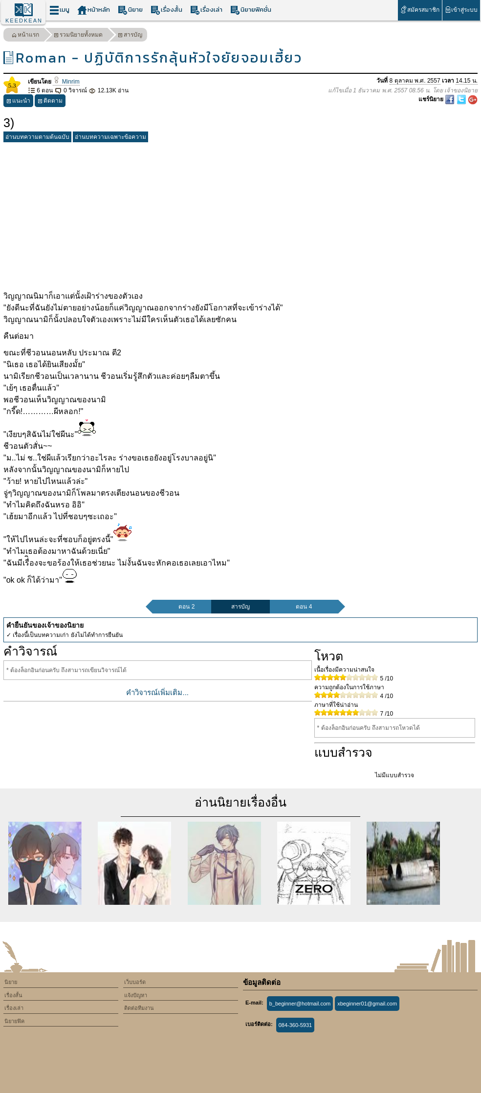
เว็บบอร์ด (135, 982)
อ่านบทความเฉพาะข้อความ (110, 136)
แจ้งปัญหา (135, 995)
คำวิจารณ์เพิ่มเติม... (157, 692)
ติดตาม (50, 102)
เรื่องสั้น (166, 10)
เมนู (59, 10)
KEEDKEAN (24, 20)
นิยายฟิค (14, 1021)
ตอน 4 (304, 606)
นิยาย (130, 10)
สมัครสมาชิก (419, 9)
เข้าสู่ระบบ (461, 9)
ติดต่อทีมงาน (139, 1008)
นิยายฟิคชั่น (250, 10)
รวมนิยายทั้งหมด (78, 36)
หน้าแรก (25, 36)
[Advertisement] (240, 214)
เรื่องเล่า (206, 10)
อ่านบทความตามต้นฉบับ (37, 136)
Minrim (66, 81)
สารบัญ (130, 36)
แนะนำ (18, 102)
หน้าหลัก (93, 10)
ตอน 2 (186, 606)
